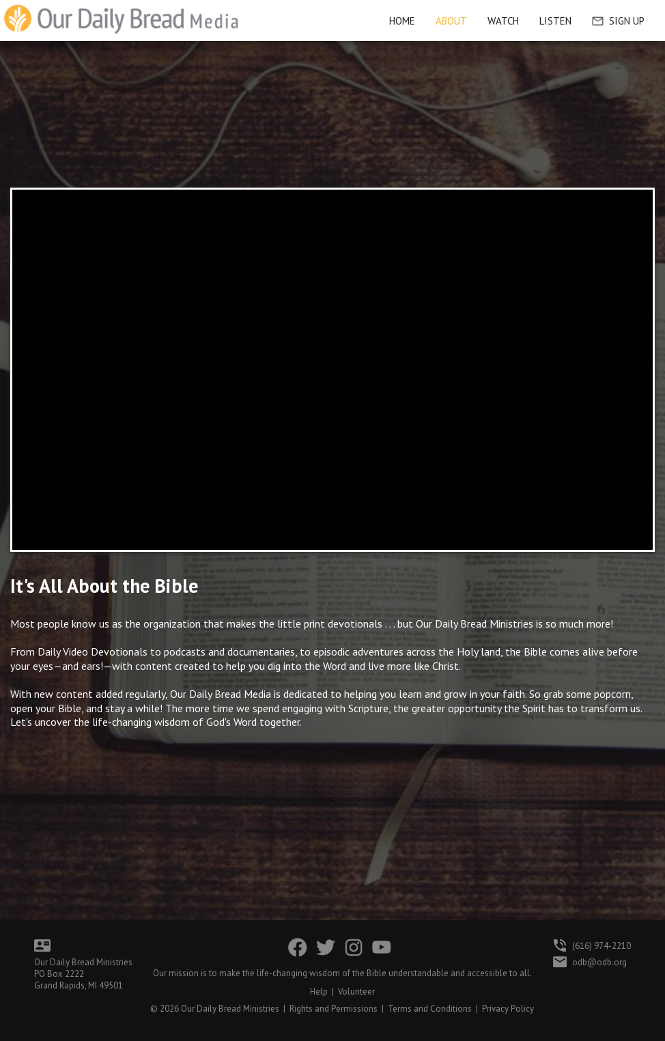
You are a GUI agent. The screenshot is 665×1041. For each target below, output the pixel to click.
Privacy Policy (508, 1008)
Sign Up (618, 20)
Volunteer (356, 991)
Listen (555, 20)
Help (319, 991)
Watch (503, 20)
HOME (402, 20)
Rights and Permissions (333, 1008)
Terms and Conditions (430, 1008)
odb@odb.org (599, 962)
